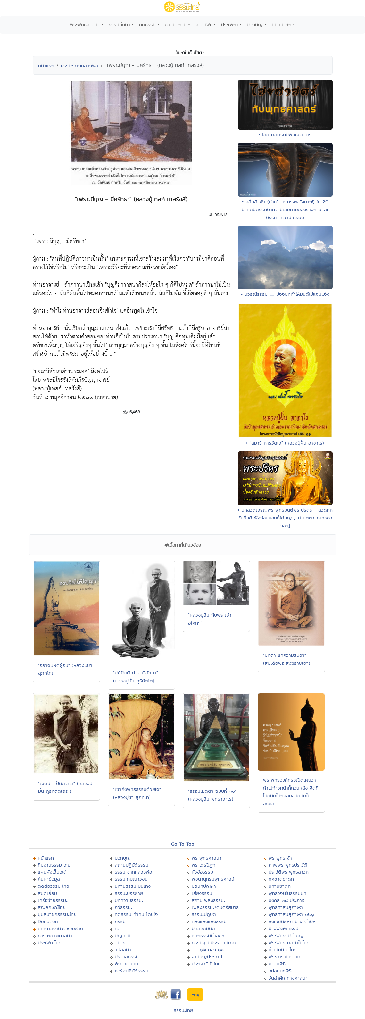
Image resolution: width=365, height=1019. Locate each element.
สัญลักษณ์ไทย (52, 907)
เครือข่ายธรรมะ (53, 900)
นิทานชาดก (280, 886)
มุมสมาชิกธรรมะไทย (57, 914)
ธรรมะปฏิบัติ (204, 914)
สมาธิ (120, 942)
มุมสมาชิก (281, 24)
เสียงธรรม (202, 893)
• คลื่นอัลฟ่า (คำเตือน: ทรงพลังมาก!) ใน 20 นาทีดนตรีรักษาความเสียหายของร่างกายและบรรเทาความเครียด (285, 209)
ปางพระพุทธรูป (283, 928)
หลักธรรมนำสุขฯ (208, 935)
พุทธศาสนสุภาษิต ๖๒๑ (291, 914)
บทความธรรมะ (129, 900)
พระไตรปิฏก (203, 864)
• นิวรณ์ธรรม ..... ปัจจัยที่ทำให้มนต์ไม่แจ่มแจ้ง (285, 294)
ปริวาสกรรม (127, 956)
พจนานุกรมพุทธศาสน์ (213, 879)
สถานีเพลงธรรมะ (208, 900)
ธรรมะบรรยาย (129, 893)
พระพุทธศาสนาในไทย (289, 942)
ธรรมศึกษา (119, 24)
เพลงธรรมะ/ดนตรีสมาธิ (215, 907)
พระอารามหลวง (284, 956)
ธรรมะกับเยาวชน (131, 879)
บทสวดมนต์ (203, 928)
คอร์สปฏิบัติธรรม (131, 970)
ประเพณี (229, 24)
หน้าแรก (46, 65)
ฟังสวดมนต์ (126, 963)
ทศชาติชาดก (281, 879)
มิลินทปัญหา (204, 886)
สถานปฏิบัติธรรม (131, 864)
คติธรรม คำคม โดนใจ (136, 914)
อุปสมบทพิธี (280, 970)
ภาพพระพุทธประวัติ (288, 864)
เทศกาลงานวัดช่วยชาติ (60, 928)
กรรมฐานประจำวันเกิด (214, 942)
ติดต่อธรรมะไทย (53, 886)
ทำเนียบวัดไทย (283, 949)
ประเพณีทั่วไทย (206, 963)
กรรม (120, 921)
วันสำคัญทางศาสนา (288, 977)
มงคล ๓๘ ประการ (286, 900)
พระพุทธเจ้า (280, 857)
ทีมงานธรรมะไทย (54, 864)
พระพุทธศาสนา (85, 24)
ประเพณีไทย (50, 942)
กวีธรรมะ (123, 907)
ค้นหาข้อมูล (49, 879)
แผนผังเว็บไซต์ (52, 872)
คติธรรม (147, 24)
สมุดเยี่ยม (47, 893)
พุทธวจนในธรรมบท (287, 893)
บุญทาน (122, 935)
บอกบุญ (255, 24)
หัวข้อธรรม (202, 872)
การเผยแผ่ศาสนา (55, 935)
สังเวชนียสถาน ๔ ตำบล (292, 921)
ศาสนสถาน (176, 24)
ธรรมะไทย (183, 1010)
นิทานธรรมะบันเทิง (133, 886)
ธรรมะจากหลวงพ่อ (79, 65)
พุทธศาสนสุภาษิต (286, 907)
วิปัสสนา (123, 949)
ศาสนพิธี (203, 24)
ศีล (117, 928)
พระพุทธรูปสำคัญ (286, 935)
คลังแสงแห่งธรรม (209, 921)
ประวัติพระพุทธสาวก (289, 872)
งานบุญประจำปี (207, 956)
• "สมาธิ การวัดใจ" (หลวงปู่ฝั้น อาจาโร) (285, 443)
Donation (48, 921)
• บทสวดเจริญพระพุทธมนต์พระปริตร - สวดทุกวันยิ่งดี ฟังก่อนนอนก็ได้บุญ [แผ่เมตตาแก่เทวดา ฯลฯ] (285, 518)
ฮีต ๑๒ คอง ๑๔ (208, 949)
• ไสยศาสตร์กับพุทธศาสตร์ (285, 134)
